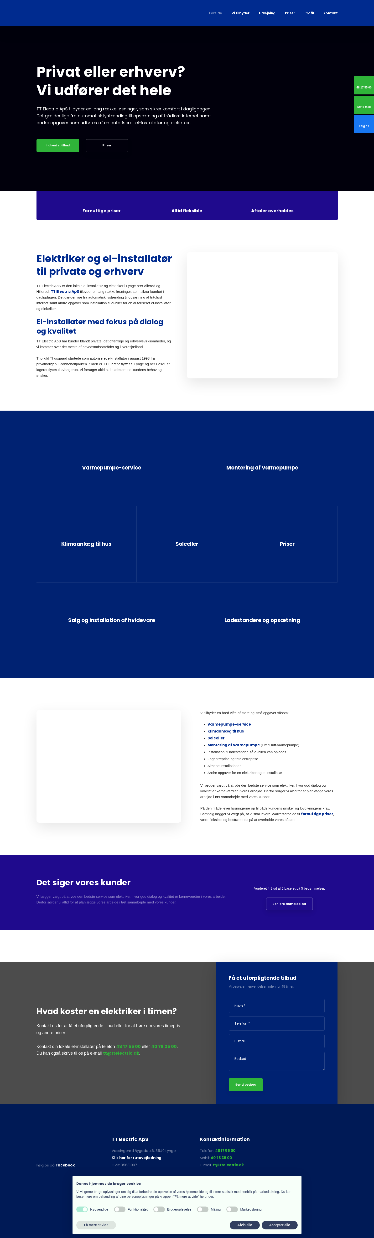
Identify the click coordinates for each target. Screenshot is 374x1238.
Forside (215, 13)
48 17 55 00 (128, 1046)
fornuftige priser (317, 813)
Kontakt (330, 13)
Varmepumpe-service (229, 724)
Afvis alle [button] (244, 1225)
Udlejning (267, 13)
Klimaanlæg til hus (226, 731)
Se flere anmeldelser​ (289, 904)
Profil (309, 13)
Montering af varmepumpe (234, 745)
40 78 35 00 (164, 1046)
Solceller (216, 738)
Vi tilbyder (240, 13)
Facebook (65, 1165)
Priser (290, 13)
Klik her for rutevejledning (136, 1157)
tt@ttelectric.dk (121, 1053)
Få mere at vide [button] (96, 1225)
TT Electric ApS (65, 291)
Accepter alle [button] (279, 1225)
